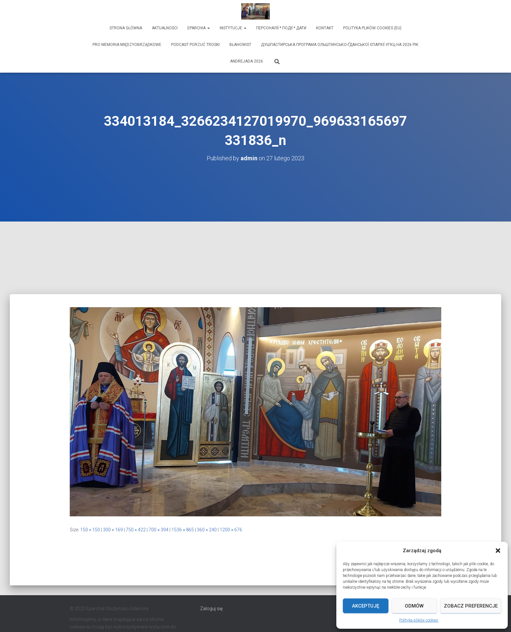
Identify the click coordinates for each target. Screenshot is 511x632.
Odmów (414, 606)
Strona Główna (126, 28)
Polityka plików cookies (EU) (372, 28)
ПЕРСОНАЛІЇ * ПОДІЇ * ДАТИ (281, 28)
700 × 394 (158, 529)
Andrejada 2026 (246, 61)
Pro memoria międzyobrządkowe (127, 44)
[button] (498, 550)
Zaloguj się (211, 608)
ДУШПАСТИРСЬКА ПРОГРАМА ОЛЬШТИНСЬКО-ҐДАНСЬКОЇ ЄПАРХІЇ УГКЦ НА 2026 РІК (339, 44)
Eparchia (198, 28)
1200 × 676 (231, 529)
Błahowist (240, 44)
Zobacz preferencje (471, 606)
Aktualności (165, 28)
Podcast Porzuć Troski (195, 44)
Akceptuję (365, 606)
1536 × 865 (182, 529)
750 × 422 (136, 529)
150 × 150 (90, 529)
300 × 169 (113, 529)
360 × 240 (207, 529)
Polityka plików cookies (418, 620)
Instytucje (233, 28)
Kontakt (324, 28)
